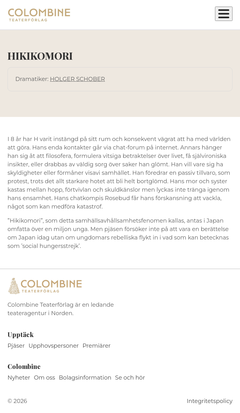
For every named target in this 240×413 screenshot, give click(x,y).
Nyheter (19, 377)
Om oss (44, 377)
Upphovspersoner (53, 345)
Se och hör (130, 377)
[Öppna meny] (223, 14)
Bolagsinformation (85, 377)
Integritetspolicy (209, 401)
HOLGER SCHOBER (77, 79)
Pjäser (16, 345)
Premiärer (96, 345)
